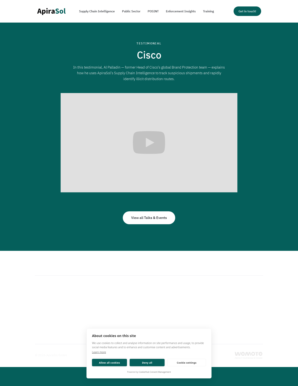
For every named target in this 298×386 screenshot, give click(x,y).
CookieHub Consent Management (155, 371)
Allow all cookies (109, 362)
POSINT (153, 11)
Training (208, 11)
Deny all (147, 362)
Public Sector (131, 11)
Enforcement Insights (181, 11)
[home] (51, 11)
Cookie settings (186, 362)
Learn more (99, 352)
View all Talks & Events (149, 217)
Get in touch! (247, 11)
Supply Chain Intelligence (97, 11)
